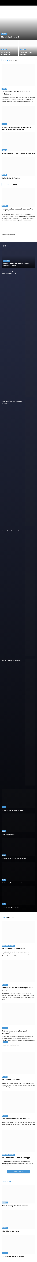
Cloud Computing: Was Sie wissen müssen (15, 1206)
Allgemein (4, 205)
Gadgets (4, 174)
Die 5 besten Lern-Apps (11, 1080)
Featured (4, 124)
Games (3, 807)
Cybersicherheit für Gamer (10, 1231)
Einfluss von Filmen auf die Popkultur (16, 1119)
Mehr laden (18, 1172)
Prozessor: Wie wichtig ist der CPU (13, 1256)
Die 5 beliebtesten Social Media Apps (16, 1158)
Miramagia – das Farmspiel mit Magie (12, 810)
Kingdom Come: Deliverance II (10, 531)
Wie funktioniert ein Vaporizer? (11, 178)
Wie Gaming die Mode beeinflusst (11, 660)
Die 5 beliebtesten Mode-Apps (13, 949)
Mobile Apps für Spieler (11, 1045)
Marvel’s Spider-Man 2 (10, 37)
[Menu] (3, 2)
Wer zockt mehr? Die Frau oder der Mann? (14, 858)
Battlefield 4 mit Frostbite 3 (9, 834)
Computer (4, 1202)
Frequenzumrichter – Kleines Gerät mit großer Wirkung (18, 153)
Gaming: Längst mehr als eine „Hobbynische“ (15, 883)
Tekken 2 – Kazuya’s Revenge (10, 907)
